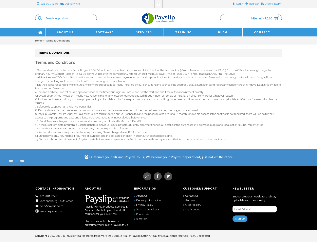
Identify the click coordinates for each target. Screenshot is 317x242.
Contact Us (141, 214)
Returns (189, 200)
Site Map (140, 219)
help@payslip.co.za (49, 206)
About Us (140, 196)
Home (38, 40)
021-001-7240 (46, 196)
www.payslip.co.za (48, 211)
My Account (191, 209)
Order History (192, 205)
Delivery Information (147, 200)
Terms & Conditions (57, 40)
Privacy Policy (143, 205)
